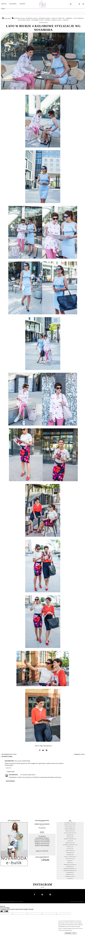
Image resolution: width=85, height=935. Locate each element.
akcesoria (69, 852)
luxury (69, 878)
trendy (65, 20)
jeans (69, 860)
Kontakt (22, 3)
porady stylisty (68, 824)
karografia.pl (81, 901)
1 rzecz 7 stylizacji (69, 856)
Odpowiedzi (11, 771)
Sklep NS (3, 3)
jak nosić (69, 836)
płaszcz (69, 848)
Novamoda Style (13, 901)
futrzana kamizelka (69, 870)
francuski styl (69, 876)
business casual (32, 18)
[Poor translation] (6, 911)
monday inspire (69, 828)
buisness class (19, 18)
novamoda (69, 872)
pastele (48, 20)
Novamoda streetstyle (69, 844)
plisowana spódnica (69, 868)
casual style (69, 858)
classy (69, 840)
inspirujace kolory (69, 864)
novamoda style (37, 20)
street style (68, 830)
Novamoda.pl (42, 828)
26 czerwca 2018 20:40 (22, 761)
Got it (74, 933)
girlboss (69, 18)
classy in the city (58, 18)
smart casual (57, 20)
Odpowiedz (8, 767)
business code (44, 18)
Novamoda (13, 774)
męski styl (69, 874)
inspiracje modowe (69, 838)
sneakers (69, 854)
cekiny (69, 862)
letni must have (24, 20)
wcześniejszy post (9, 754)
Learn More (68, 933)
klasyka (69, 846)
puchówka (69, 866)
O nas (3, 8)
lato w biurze (78, 18)
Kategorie (13, 3)
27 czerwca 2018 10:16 (27, 774)
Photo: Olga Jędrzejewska (43, 745)
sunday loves (69, 850)
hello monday (69, 826)
